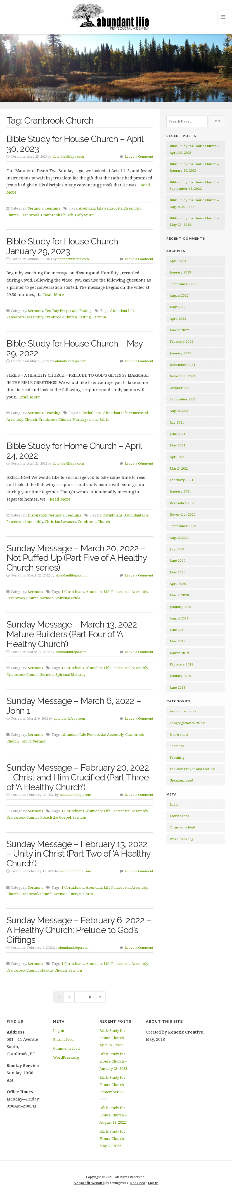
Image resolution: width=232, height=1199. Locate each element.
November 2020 (183, 514)
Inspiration (37, 515)
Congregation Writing (187, 723)
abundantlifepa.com (68, 156)
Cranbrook (29, 214)
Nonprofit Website (89, 1183)
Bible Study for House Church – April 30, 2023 (74, 144)
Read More (53, 294)
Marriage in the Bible (90, 419)
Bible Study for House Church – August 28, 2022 (113, 1115)
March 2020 (179, 595)
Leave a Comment (139, 156)
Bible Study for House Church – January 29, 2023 (65, 246)
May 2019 (178, 641)
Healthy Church (53, 970)
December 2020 (182, 503)
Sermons (35, 208)
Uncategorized (181, 780)
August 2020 (179, 537)
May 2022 (178, 307)
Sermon (99, 316)
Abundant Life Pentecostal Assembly (110, 208)
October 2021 (180, 388)
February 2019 (181, 664)
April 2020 (178, 584)
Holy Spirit (84, 214)
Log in (174, 804)
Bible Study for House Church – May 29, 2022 (74, 348)
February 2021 (181, 480)
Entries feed (179, 816)
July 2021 (177, 422)
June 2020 (178, 560)
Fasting (85, 316)
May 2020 (178, 572)
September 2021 (183, 399)
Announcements (183, 711)
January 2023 (180, 272)
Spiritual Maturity (70, 674)
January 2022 (180, 353)
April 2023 (178, 261)
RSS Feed (137, 1183)
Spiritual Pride (67, 597)
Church (12, 214)
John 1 (25, 741)
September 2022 (183, 284)
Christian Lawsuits (60, 521)
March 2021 (179, 468)
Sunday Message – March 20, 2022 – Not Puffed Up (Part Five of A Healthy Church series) (76, 558)
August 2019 (179, 618)
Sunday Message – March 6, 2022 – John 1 (73, 706)
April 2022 (178, 318)
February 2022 (181, 341)
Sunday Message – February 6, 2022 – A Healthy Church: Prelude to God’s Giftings (78, 930)
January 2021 (180, 491)
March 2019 (179, 653)
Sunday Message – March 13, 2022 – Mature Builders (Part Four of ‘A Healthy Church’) (75, 634)
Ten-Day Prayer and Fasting (68, 310)
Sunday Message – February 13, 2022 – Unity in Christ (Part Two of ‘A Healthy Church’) (78, 854)
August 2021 (179, 411)
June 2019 (178, 630)
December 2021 (182, 364)
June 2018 (178, 687)
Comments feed (182, 827)
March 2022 (179, 330)
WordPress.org (181, 839)
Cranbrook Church (57, 214)
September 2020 (183, 526)
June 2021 (178, 434)
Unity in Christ (81, 893)
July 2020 (177, 549)
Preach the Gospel (55, 817)
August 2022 (179, 295)
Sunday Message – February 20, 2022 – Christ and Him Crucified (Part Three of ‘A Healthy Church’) (77, 777)
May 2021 (178, 445)
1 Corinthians (90, 412)
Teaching (52, 208)
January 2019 (180, 676)
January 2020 (180, 607)
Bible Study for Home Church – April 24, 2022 (74, 451)
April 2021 (178, 457)
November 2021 (183, 376)
